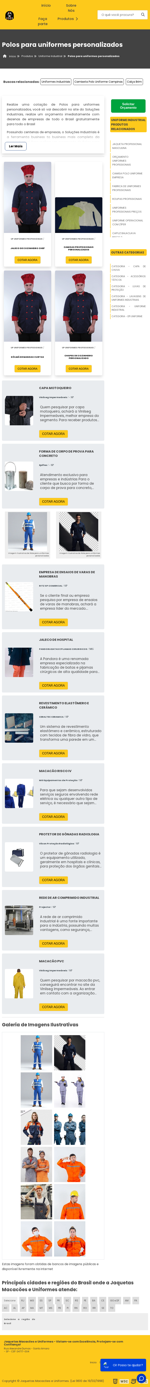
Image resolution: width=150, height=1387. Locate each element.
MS (50, 1308)
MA (32, 1308)
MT (41, 1308)
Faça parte (43, 21)
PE (85, 1300)
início (46, 5)
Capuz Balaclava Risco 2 (124, 235)
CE (102, 1300)
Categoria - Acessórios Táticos (129, 278)
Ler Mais (15, 146)
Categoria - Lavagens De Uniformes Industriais (129, 298)
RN (76, 1308)
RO (85, 1308)
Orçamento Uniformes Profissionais (121, 161)
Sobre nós (105, 1362)
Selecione (9, 1300)
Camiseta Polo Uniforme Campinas (98, 82)
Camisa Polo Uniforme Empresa (127, 175)
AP (23, 1308)
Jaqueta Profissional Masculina (127, 146)
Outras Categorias (127, 252)
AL (14, 1308)
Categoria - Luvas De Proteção (129, 288)
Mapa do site (137, 1362)
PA (135, 1300)
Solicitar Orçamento (128, 105)
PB (59, 1308)
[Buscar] (143, 15)
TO (111, 1308)
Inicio (93, 1362)
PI (68, 1308)
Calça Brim (134, 82)
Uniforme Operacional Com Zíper (127, 222)
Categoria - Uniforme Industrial (129, 308)
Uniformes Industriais (56, 82)
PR (58, 1300)
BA (93, 1300)
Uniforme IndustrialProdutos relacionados (128, 124)
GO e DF (114, 1300)
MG (32, 1300)
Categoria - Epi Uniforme (127, 316)
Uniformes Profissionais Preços (127, 210)
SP (49, 1300)
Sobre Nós (71, 8)
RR (94, 1308)
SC (67, 1300)
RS (76, 1300)
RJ (22, 1300)
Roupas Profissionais (127, 199)
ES (41, 1300)
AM (127, 1300)
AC (5, 1308)
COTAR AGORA (28, 260)
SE (103, 1308)
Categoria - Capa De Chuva (129, 268)
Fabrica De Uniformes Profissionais (126, 188)
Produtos (69, 18)
